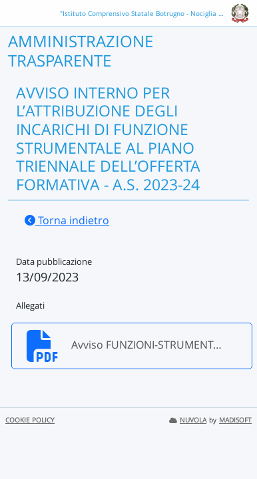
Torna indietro (67, 220)
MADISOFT (235, 420)
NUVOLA (187, 420)
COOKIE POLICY (30, 420)
